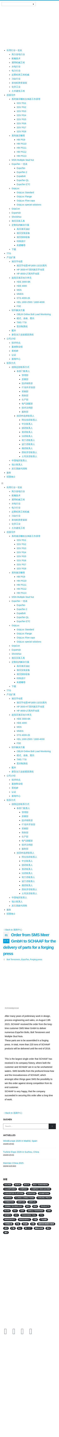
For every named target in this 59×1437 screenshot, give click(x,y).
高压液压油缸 (23, 229)
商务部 (25, 395)
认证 (14, 355)
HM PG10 (21, 143)
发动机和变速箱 (19, 83)
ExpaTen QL (23, 180)
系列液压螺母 (18, 135)
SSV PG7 (21, 127)
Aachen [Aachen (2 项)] (7, 1185)
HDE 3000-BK (24, 282)
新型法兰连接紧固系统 (23, 334)
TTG (9, 253)
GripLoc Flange (24, 196)
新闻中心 (16, 359)
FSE (19, 306)
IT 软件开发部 (28, 387)
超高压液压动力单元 (21, 277)
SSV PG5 (21, 119)
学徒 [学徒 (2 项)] (17, 1224)
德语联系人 (27, 428)
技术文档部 (27, 407)
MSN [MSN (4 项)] (35, 1206)
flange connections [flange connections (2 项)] (24, 1198)
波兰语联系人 (28, 444)
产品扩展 (11, 257)
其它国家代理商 (19, 468)
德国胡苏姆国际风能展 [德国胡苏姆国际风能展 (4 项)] (46, 1224)
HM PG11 (21, 148)
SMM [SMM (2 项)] (49, 1211)
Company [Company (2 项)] (23, 1189)
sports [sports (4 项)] (7, 1215)
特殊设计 (21, 241)
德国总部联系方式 (20, 367)
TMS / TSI (22, 322)
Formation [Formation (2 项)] (9, 1202)
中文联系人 (27, 424)
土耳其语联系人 (29, 456)
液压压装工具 (18, 221)
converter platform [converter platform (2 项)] (13, 1193)
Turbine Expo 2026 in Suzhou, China (21, 1152)
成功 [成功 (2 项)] (6, 1228)
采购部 (25, 391)
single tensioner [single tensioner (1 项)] (35, 1211)
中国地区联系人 (19, 460)
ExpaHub (16, 212)
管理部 (25, 375)
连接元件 (11, 95)
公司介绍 (11, 338)
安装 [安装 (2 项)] (32, 1224)
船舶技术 (16, 58)
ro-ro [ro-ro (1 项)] (7, 1211)
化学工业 (16, 87)
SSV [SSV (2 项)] (16, 1215)
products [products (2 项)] (45, 1206)
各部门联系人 (23, 371)
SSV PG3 (21, 111)
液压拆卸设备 (23, 237)
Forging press (36, 959)
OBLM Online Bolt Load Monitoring (34, 314)
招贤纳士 (11, 476)
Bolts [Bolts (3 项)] (26, 1185)
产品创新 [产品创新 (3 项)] (43, 1219)
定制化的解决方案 (20, 225)
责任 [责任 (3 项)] (48, 1228)
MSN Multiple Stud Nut (23, 160)
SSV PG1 (21, 103)
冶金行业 (16, 78)
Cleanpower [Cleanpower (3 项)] (10, 1189)
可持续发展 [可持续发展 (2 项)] (8, 1224)
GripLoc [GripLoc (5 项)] (32, 1202)
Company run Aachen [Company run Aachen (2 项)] (40, 1189)
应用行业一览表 (14, 50)
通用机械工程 (18, 62)
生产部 (25, 399)
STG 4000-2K (23, 298)
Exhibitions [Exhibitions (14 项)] (44, 1193)
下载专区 (6, 1386)
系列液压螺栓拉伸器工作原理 (26, 99)
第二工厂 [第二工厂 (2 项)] (28, 1228)
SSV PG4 (21, 115)
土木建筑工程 (18, 91)
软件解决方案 (18, 310)
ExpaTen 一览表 (19, 164)
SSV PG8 (21, 131)
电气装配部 (27, 403)
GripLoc (15, 188)
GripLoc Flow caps (26, 200)
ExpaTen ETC (23, 184)
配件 (14, 330)
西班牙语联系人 (29, 452)
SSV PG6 (21, 123)
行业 (4, 1364)
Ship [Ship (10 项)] (22, 1211)
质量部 (25, 379)
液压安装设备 (23, 233)
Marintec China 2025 (13, 1163)
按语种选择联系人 (25, 416)
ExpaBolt (21, 176)
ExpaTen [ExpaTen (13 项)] (8, 1198)
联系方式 (11, 363)
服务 (9, 472)
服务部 (25, 411)
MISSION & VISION (10, 1378)
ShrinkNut (16, 217)
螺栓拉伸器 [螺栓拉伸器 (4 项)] (39, 1228)
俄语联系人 (27, 448)
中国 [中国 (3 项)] (35, 1219)
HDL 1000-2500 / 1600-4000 (31, 302)
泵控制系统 (22, 326)
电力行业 (16, 70)
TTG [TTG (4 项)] (41, 1215)
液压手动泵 (17, 261)
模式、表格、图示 (25, 318)
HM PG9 (21, 139)
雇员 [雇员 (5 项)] (6, 1232)
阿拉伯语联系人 (29, 420)
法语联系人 (27, 436)
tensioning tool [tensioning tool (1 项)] (29, 1215)
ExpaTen (21, 168)
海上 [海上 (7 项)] (19, 1228)
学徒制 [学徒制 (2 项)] (25, 1224)
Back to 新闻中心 (12, 929)
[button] (29, 483)
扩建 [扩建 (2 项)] (12, 1228)
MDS (19, 290)
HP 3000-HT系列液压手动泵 (30, 269)
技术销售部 (27, 383)
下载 (14, 249)
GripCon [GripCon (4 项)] (21, 1202)
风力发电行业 (18, 54)
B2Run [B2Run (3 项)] (17, 1185)
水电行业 (16, 66)
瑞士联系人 (17, 464)
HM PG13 (21, 156)
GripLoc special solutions (29, 204)
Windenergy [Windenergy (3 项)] (24, 1219)
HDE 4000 (22, 286)
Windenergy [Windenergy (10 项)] (9, 1219)
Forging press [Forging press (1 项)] (44, 1198)
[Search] (52, 1126)
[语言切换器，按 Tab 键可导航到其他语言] (19, 4)
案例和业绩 (17, 347)
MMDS (20, 294)
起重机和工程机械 (20, 74)
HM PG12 (21, 152)
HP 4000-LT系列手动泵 (28, 273)
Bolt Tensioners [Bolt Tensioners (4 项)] (40, 1185)
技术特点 (16, 342)
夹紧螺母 (21, 245)
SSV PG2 (21, 107)
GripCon (16, 208)
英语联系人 (27, 432)
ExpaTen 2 (22, 172)
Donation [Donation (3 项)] (31, 1193)
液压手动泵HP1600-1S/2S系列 (32, 265)
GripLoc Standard (25, 192)
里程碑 (15, 351)
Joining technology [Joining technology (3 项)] (13, 1206)
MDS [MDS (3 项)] (28, 1206)
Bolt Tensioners (13, 959)
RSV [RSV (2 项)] (15, 1211)
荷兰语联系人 (28, 440)
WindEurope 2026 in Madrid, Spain (20, 1141)
